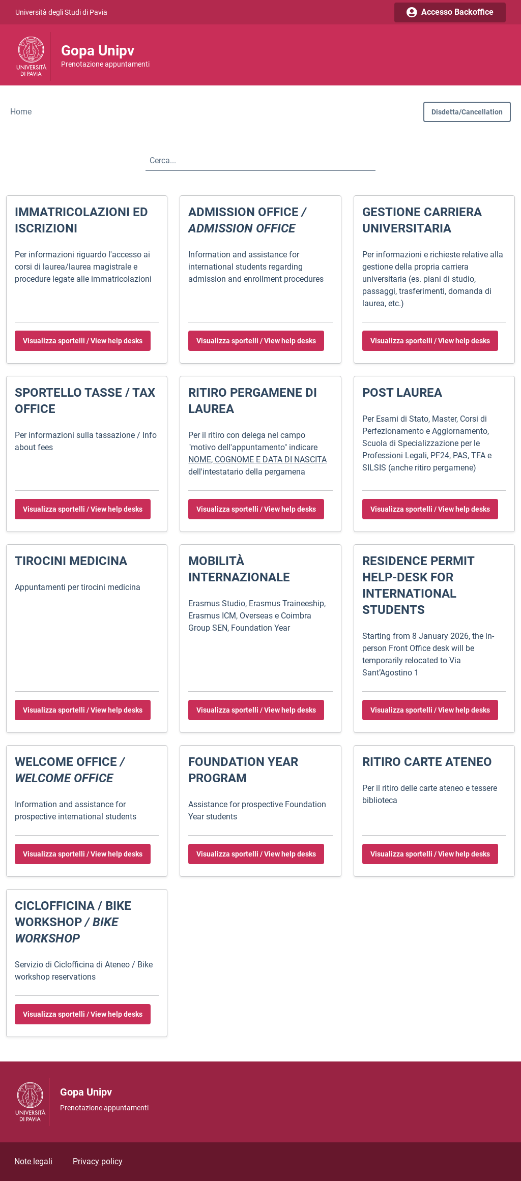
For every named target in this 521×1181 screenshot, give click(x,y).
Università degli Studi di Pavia (61, 12)
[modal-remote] (467, 112)
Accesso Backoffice (450, 12)
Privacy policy (98, 1161)
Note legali (33, 1161)
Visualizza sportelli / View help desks (82, 341)
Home (21, 111)
